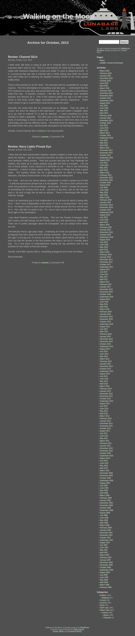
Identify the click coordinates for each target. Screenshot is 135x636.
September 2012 (106, 401)
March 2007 (104, 555)
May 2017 (104, 277)
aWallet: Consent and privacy (111, 63)
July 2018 (104, 242)
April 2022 (104, 145)
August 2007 (105, 543)
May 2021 (104, 168)
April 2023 (104, 130)
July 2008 (104, 515)
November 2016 (106, 292)
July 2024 (104, 106)
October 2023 (105, 123)
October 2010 (105, 453)
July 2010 (104, 461)
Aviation (103, 595)
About (102, 60)
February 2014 (106, 361)
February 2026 (106, 73)
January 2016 (105, 314)
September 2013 (106, 371)
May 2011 (104, 438)
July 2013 (104, 376)
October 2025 (105, 81)
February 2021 (106, 175)
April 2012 (104, 413)
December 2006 (106, 562)
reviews (45, 137)
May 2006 (104, 580)
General (103, 603)
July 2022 (104, 140)
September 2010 (106, 456)
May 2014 (104, 356)
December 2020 (106, 178)
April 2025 (104, 86)
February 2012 (106, 418)
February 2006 (106, 587)
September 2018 (106, 237)
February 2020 (106, 200)
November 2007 (106, 535)
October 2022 (105, 135)
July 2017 (104, 272)
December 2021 (106, 150)
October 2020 (105, 183)
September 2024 (106, 101)
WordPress (84, 628)
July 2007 (104, 545)
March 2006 (104, 585)
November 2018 (106, 232)
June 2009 (104, 488)
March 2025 (104, 88)
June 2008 (104, 518)
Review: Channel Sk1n (22, 56)
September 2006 (106, 570)
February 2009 (106, 498)
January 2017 (105, 287)
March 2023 (104, 133)
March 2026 (104, 71)
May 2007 (104, 550)
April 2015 (104, 332)
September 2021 (106, 158)
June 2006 (104, 577)
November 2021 (106, 153)
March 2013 (104, 386)
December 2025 (106, 78)
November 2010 (106, 451)
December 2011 (106, 423)
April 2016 (104, 307)
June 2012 (104, 409)
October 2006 (105, 567)
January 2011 (105, 446)
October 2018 (105, 235)
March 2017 (104, 282)
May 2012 (104, 411)
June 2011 (104, 436)
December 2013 (106, 366)
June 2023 (104, 128)
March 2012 (104, 416)
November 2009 (106, 476)
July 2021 (104, 163)
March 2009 (104, 495)
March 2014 (104, 359)
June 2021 (104, 165)
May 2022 (104, 143)
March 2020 (104, 197)
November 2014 (106, 341)
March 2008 (104, 525)
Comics (103, 600)
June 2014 (104, 354)
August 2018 (105, 240)
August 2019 (105, 215)
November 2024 (106, 96)
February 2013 (106, 389)
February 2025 (106, 91)
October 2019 (105, 210)
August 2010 (105, 458)
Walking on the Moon (58, 16)
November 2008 (106, 505)
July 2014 (104, 351)
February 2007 (106, 557)
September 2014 (106, 346)
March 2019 (104, 225)
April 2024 (104, 113)
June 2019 (104, 220)
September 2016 (106, 297)
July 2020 (104, 188)
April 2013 (104, 384)
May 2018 (104, 247)
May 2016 (104, 304)
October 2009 (105, 478)
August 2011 (105, 431)
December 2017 (106, 260)
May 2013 (104, 381)
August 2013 (105, 374)
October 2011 (105, 428)
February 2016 (106, 312)
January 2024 (105, 118)
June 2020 (104, 190)
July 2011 (104, 433)
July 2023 (104, 125)
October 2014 (105, 344)
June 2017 (104, 274)
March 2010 (104, 471)
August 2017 (105, 269)
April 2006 (104, 582)
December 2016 (106, 289)
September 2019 (106, 212)
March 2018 (104, 252)
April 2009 (104, 493)
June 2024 (104, 108)
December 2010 (106, 448)
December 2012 (106, 394)
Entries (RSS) (58, 631)
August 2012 (105, 404)
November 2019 (106, 207)
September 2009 (106, 481)
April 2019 (104, 222)
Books (106, 615)
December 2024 (106, 93)
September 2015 (106, 324)
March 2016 (104, 309)
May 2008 (104, 520)
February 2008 (106, 528)
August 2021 (105, 160)
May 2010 (104, 466)
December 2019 (106, 205)
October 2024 (105, 98)
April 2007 (104, 553)
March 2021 (104, 173)
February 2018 (106, 255)
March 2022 (104, 148)
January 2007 (105, 560)
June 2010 (104, 463)
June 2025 (104, 83)
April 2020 (104, 195)
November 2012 (106, 396)
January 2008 (105, 530)
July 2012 (104, 406)
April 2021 (104, 170)
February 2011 (106, 443)
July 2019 (104, 217)
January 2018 (105, 257)
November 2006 (106, 565)
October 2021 (105, 155)
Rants (102, 605)
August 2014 (105, 349)
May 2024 (104, 111)
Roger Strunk (79, 630)
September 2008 (106, 510)
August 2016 (105, 299)
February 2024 (106, 116)
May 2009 (104, 490)
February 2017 (106, 284)
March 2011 (104, 441)
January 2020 (105, 202)
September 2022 (106, 138)
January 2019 (105, 230)
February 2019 (106, 227)
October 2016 (105, 294)
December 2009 (106, 473)
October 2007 (105, 538)
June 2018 (104, 245)
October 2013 (105, 369)
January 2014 (105, 364)
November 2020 (106, 180)
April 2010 (104, 468)
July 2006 (104, 575)
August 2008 (105, 513)
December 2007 (106, 533)
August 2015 (105, 327)
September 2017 (106, 267)
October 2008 (105, 508)
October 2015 (105, 322)
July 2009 (104, 485)
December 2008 (106, 503)
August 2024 (105, 103)
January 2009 (105, 500)
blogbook (105, 598)
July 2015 (104, 329)
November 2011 (106, 426)
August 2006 (105, 572)
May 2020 (104, 192)
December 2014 (106, 339)
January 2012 (105, 421)
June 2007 (104, 548)
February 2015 (106, 334)
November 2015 (106, 319)
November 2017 (106, 262)
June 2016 (104, 302)
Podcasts (107, 618)
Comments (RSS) (75, 631)
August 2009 (105, 483)
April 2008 (104, 523)
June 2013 (104, 379)
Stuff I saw (104, 608)
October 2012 (105, 399)
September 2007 (106, 540)
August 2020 (105, 185)
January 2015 (105, 337)
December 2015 (106, 317)
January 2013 (105, 391)
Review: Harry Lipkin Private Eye (29, 146)
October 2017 (105, 265)
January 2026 (105, 76)
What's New (104, 610)
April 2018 (104, 250)
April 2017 (104, 279)
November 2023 (106, 120)
